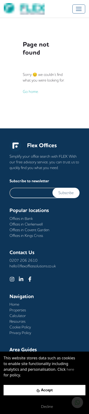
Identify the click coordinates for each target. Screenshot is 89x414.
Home (14, 304)
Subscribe (66, 192)
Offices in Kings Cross (26, 235)
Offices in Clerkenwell (26, 224)
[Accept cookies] (44, 390)
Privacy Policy (20, 332)
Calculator (17, 315)
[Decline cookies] (44, 406)
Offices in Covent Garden (29, 229)
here (70, 369)
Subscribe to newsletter (29, 181)
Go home (30, 91)
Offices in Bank (21, 218)
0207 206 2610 (23, 260)
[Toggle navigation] (78, 8)
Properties (17, 310)
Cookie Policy (20, 327)
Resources (17, 321)
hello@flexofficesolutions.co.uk (32, 266)
